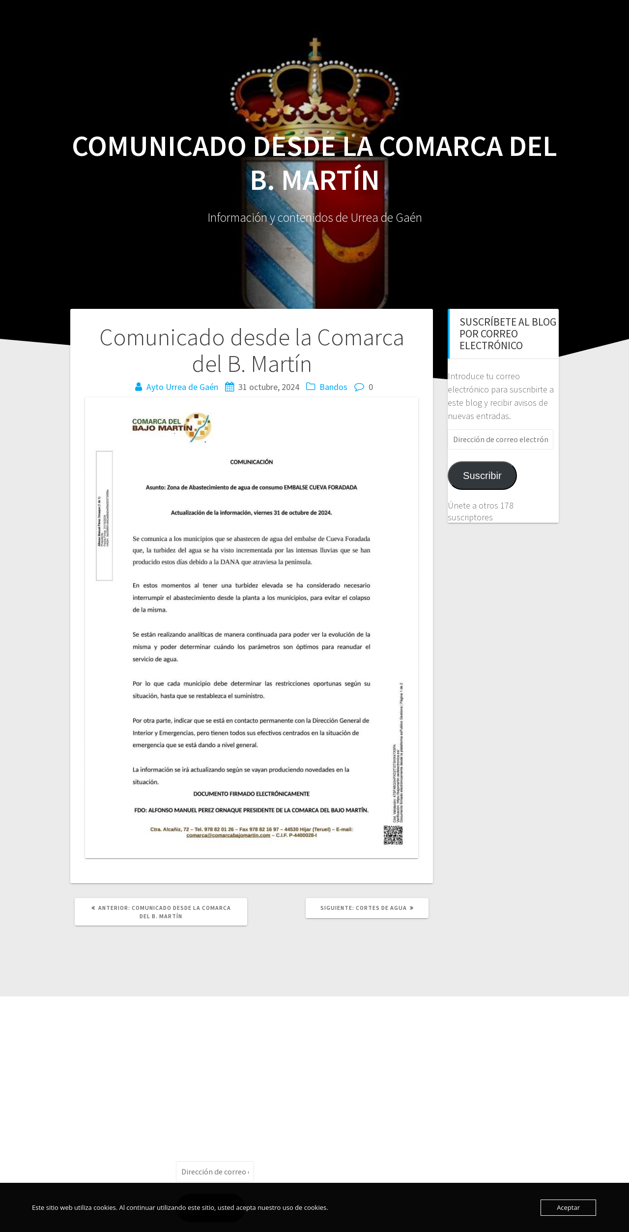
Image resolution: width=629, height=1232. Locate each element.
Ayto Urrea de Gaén (182, 386)
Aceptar (568, 1207)
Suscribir (482, 475)
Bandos (333, 386)
